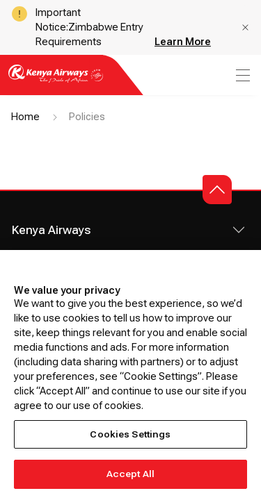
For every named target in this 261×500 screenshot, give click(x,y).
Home (25, 116)
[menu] (241, 75)
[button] (245, 27)
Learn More (183, 41)
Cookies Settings (130, 434)
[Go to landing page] (55, 81)
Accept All (130, 474)
